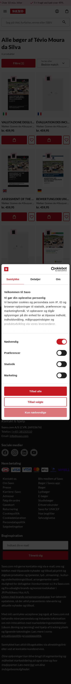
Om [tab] (58, 279)
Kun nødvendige (35, 412)
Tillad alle (35, 391)
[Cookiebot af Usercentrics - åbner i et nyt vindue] (51, 269)
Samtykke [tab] (12, 279)
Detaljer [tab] (35, 279)
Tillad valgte (35, 401)
